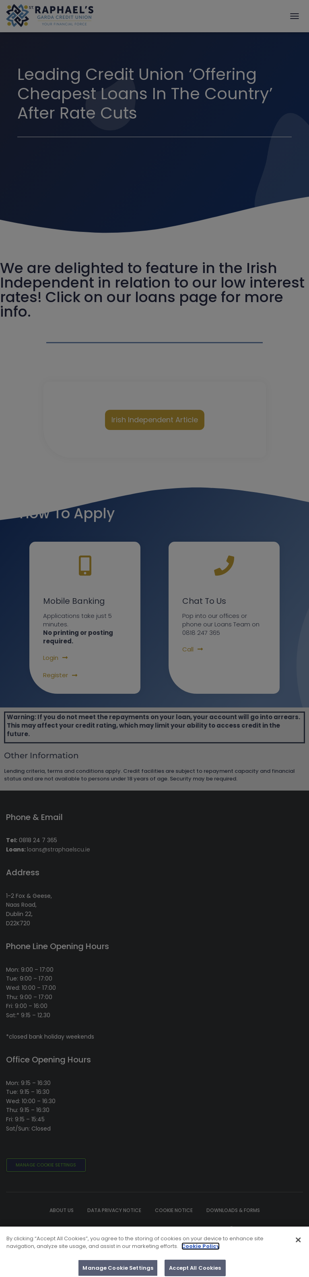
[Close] (298, 1243)
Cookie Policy (200, 1250)
